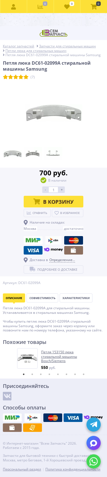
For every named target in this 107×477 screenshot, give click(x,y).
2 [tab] (32, 374)
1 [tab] (24, 374)
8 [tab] (83, 374)
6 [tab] (66, 374)
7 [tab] (75, 374)
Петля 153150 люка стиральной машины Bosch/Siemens (59, 356)
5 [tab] (58, 374)
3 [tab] (41, 374)
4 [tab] (49, 374)
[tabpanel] (54, 359)
